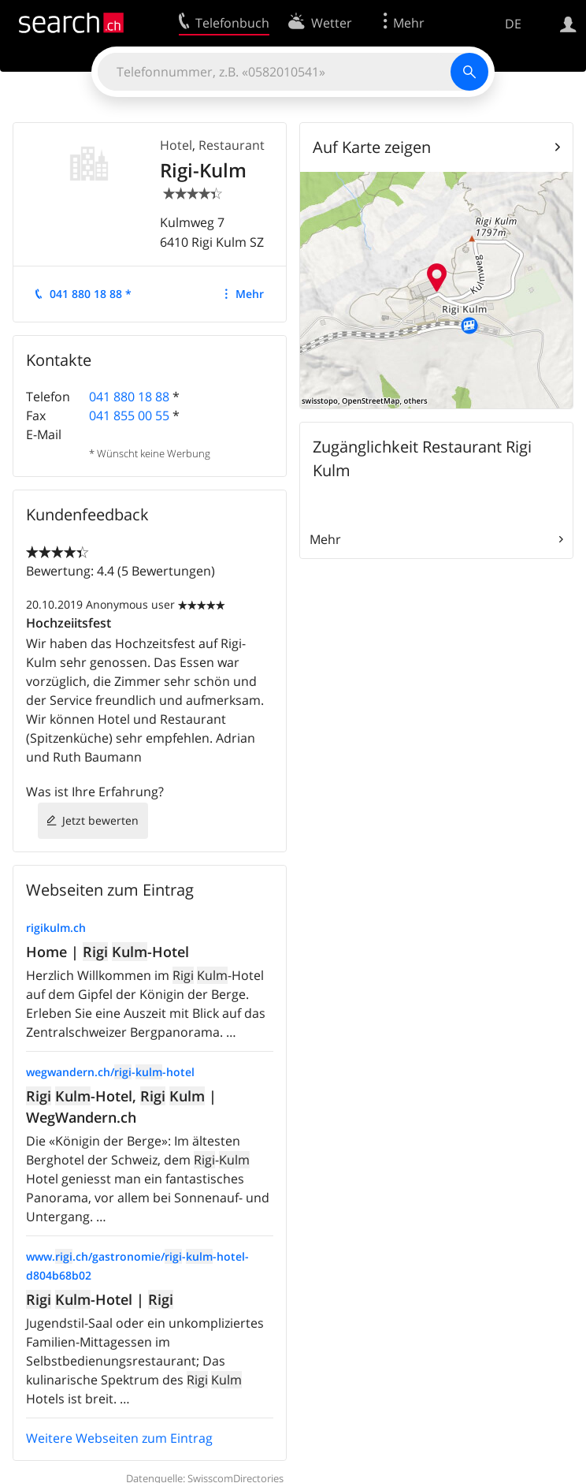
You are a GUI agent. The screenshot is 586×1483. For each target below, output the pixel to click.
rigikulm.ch (56, 927)
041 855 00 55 (129, 415)
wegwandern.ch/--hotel (110, 1071)
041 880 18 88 (129, 396)
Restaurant (231, 145)
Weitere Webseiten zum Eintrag (119, 1438)
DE (513, 23)
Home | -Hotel (107, 951)
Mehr (250, 293)
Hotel (176, 145)
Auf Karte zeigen (372, 147)
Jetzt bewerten (100, 820)
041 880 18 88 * (91, 293)
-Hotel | (99, 1299)
